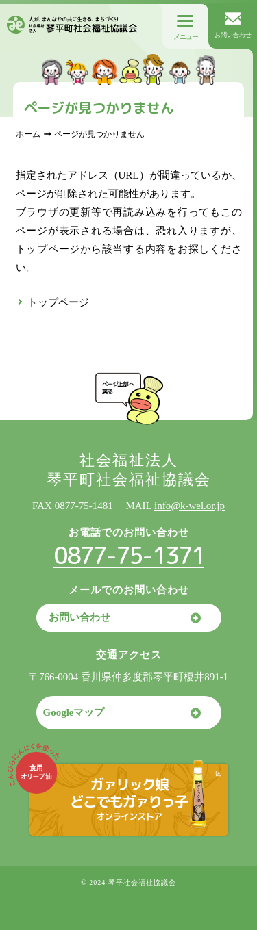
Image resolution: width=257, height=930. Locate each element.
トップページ (58, 302)
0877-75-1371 (128, 555)
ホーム (28, 134)
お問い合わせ (79, 617)
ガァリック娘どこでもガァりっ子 (128, 798)
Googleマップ (74, 712)
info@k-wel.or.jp (189, 505)
